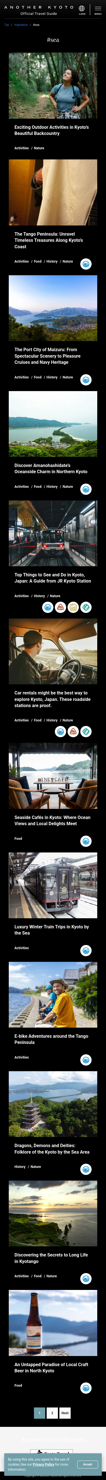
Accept (87, 1464)
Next (64, 1413)
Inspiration (21, 24)
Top (6, 24)
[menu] (84, 9)
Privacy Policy (43, 1465)
